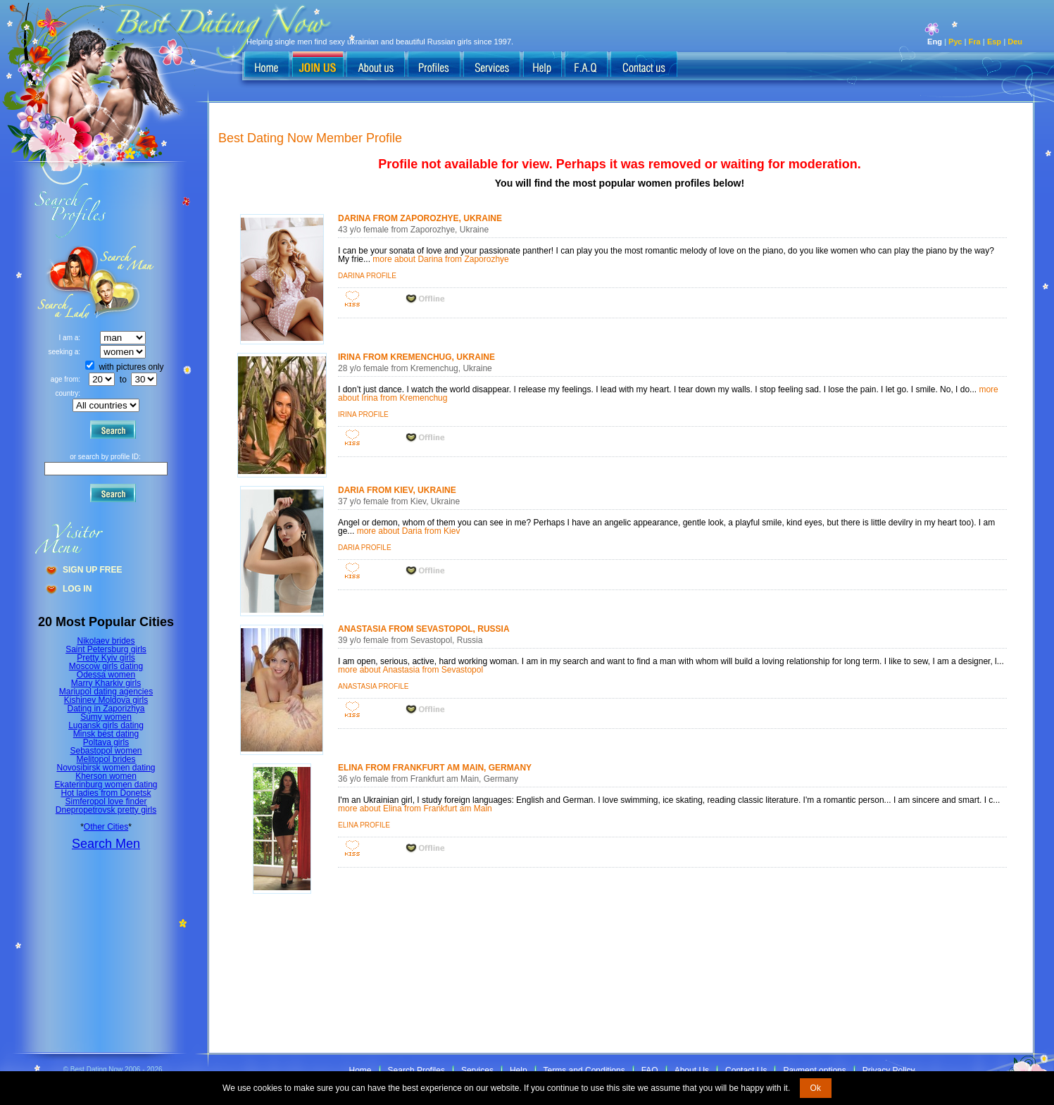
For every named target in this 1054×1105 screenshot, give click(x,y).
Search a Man (64, 282)
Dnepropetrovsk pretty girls (106, 810)
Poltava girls (106, 742)
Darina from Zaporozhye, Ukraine (420, 218)
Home (360, 1070)
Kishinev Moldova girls (106, 700)
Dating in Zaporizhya (105, 708)
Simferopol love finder (105, 801)
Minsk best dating (106, 734)
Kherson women (106, 776)
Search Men (106, 844)
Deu (1015, 41)
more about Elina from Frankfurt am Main (415, 808)
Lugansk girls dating (106, 725)
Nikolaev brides (105, 641)
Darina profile (367, 276)
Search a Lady (124, 282)
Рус (955, 41)
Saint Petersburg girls (105, 649)
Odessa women (106, 675)
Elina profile (364, 825)
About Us (692, 1070)
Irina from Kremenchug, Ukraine (416, 357)
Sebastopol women (106, 751)
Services (477, 1070)
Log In (77, 589)
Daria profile (364, 547)
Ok (815, 1088)
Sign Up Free (92, 570)
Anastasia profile (373, 686)
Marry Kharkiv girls (106, 683)
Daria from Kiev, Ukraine (397, 490)
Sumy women (106, 717)
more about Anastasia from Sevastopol (410, 670)
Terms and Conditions (584, 1070)
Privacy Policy (888, 1070)
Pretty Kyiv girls (106, 658)
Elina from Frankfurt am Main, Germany (435, 768)
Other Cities (106, 827)
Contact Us (746, 1070)
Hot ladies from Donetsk (106, 793)
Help (518, 1070)
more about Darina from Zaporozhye (440, 259)
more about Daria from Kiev (408, 531)
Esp (994, 41)
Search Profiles (416, 1070)
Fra (975, 41)
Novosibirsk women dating (105, 768)
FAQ (649, 1070)
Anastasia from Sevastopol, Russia (423, 629)
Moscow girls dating (106, 666)
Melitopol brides (105, 759)
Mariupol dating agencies (106, 692)
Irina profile (363, 414)
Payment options (814, 1070)
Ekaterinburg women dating (105, 784)
